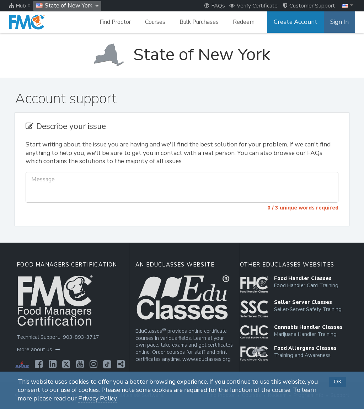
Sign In (340, 22)
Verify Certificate (253, 5)
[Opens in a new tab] (38, 364)
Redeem (248, 22)
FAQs (214, 5)
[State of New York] (182, 54)
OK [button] (338, 381)
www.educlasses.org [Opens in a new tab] (205, 359)
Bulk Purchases (203, 22)
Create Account (298, 22)
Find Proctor (119, 22)
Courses (159, 22)
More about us (38, 349)
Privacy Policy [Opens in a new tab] (97, 398)
